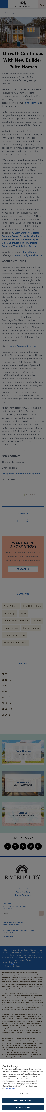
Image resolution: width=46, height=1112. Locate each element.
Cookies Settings (23, 1094)
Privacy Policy (11, 1089)
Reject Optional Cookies (23, 1101)
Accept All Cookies (23, 1108)
